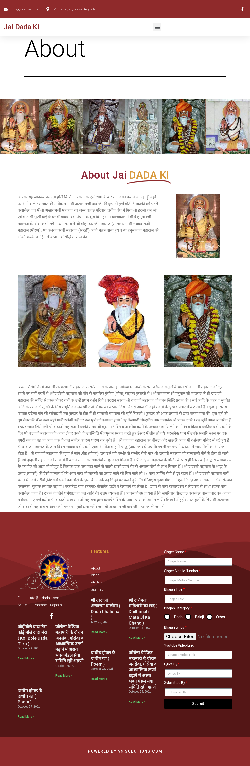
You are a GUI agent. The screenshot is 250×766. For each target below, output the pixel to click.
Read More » (26, 659)
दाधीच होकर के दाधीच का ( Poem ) (30, 697)
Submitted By (174, 683)
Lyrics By (170, 664)
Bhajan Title (173, 589)
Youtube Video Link (179, 645)
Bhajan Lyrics (174, 627)
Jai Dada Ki (21, 27)
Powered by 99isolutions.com (125, 751)
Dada (178, 617)
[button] (157, 27)
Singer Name (174, 552)
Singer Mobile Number (181, 571)
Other (220, 617)
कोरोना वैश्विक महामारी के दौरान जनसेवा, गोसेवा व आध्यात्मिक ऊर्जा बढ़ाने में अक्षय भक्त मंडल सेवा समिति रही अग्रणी (69, 644)
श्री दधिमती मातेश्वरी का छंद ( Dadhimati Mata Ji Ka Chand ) (143, 612)
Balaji (199, 617)
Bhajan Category (177, 608)
